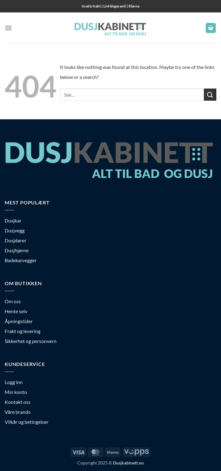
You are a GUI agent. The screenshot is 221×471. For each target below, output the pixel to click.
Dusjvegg (15, 230)
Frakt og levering (22, 331)
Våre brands (17, 412)
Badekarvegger (21, 260)
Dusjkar (13, 220)
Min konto (16, 392)
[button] (8, 27)
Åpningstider (19, 321)
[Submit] (210, 95)
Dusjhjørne (17, 250)
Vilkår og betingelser (26, 422)
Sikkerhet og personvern (30, 341)
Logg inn (14, 382)
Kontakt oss (17, 402)
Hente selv (16, 311)
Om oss (13, 301)
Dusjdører (15, 240)
